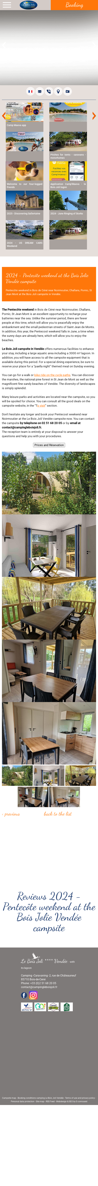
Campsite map (9, 1098)
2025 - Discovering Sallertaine (23, 213)
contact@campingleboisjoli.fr (39, 987)
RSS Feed (50, 1101)
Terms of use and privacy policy (80, 1098)
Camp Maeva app (16, 125)
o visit (41, 405)
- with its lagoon (48, 963)
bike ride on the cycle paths (52, 375)
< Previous (11, 814)
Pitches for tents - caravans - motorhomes (68, 156)
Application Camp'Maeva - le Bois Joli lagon (68, 186)
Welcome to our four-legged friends (24, 186)
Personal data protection (22, 1101)
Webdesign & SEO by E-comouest (71, 1101)
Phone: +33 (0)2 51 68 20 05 (38, 983)
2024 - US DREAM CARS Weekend (24, 244)
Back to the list (58, 813)
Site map (40, 1101)
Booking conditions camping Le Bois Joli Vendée (41, 1098)
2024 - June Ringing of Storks (66, 213)
